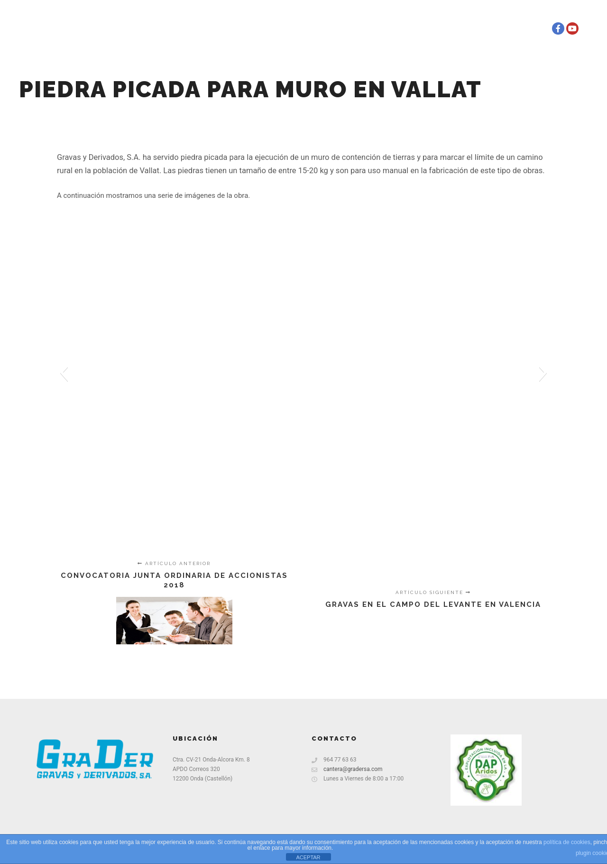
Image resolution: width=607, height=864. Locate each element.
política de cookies (566, 842)
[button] (63, 372)
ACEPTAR (308, 857)
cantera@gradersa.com (347, 769)
